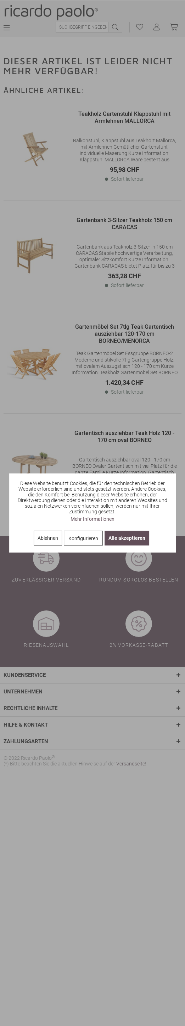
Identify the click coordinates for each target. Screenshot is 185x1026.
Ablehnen (48, 538)
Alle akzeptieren (126, 538)
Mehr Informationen (92, 519)
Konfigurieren (83, 538)
